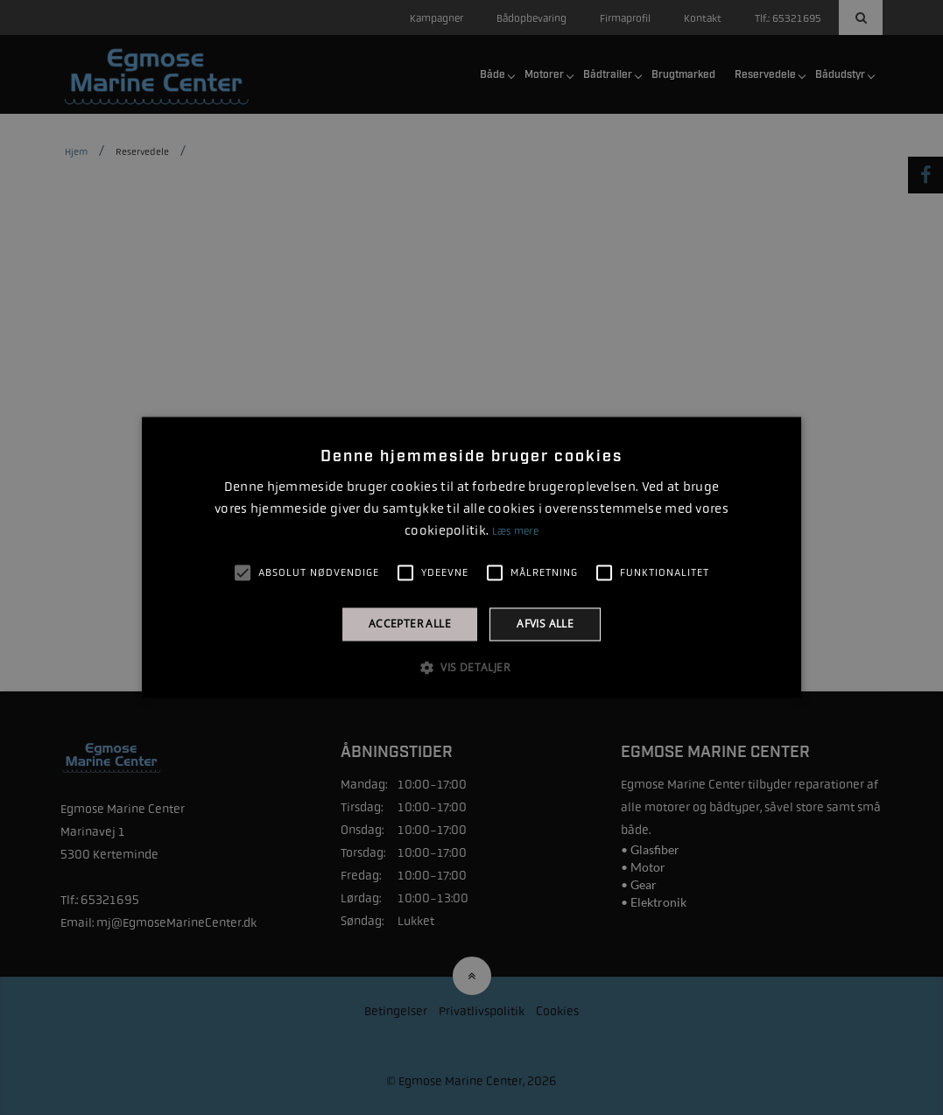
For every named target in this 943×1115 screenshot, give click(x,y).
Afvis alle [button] (545, 623)
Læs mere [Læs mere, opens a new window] (515, 531)
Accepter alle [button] (410, 623)
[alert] (471, 557)
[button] (471, 668)
